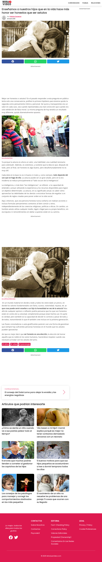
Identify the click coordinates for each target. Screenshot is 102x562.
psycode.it (35, 533)
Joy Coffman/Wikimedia (8, 299)
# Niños (5, 344)
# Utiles (14, 344)
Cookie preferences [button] (87, 529)
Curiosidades (73, 3)
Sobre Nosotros (38, 525)
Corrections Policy (59, 529)
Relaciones (95, 3)
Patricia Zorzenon (15, 17)
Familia (85, 3)
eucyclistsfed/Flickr (7, 158)
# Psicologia (24, 344)
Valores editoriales (59, 533)
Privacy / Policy (85, 525)
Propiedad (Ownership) (61, 537)
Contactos (35, 529)
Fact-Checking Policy (60, 525)
